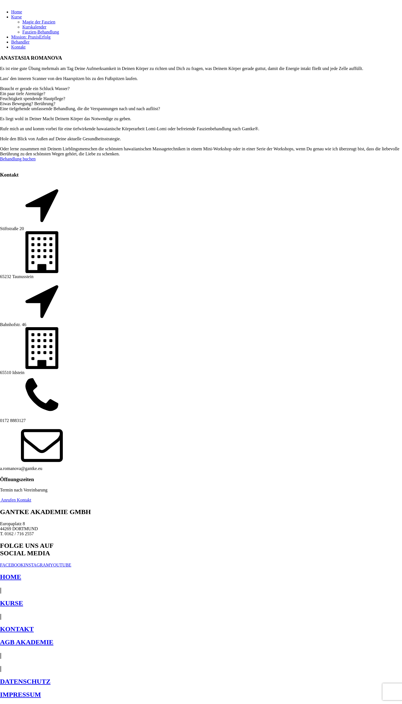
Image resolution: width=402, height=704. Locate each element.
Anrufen (8, 500)
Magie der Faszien (38, 22)
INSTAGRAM (37, 565)
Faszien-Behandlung (40, 32)
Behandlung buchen (18, 158)
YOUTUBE (60, 565)
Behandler (20, 42)
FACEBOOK (12, 565)
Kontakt (18, 47)
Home (16, 11)
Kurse (16, 17)
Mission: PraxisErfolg (31, 37)
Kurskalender (34, 27)
